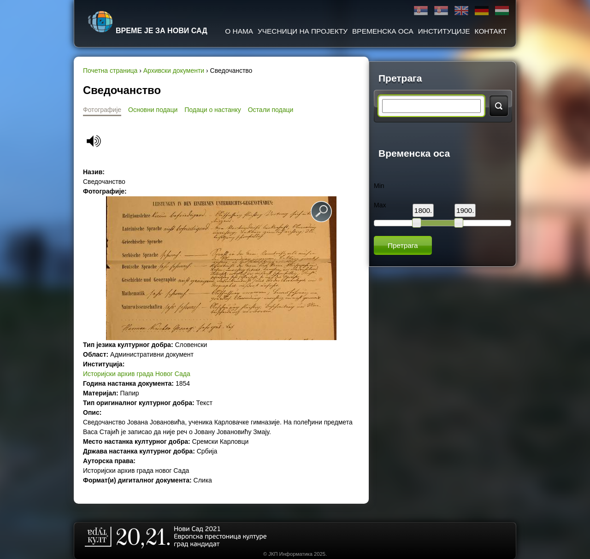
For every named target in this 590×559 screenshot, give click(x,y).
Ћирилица (421, 11)
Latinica (441, 11)
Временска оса (382, 31)
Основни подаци (152, 109)
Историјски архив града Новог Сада (136, 373)
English (461, 11)
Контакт (491, 31)
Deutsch (482, 11)
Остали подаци (271, 109)
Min (379, 185)
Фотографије (102, 109)
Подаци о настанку (212, 109)
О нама (239, 31)
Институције (444, 31)
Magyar (502, 11)
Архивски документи (173, 70)
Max (380, 205)
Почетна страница (110, 70)
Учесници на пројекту (303, 31)
